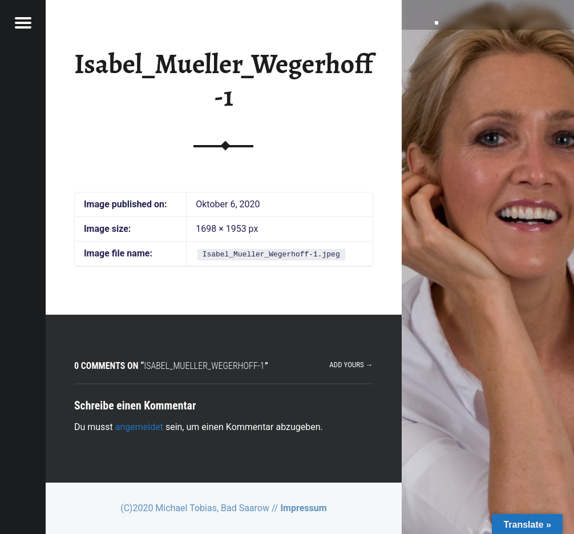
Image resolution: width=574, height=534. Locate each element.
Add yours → (351, 364)
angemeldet (139, 426)
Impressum (303, 508)
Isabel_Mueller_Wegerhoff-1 (223, 80)
